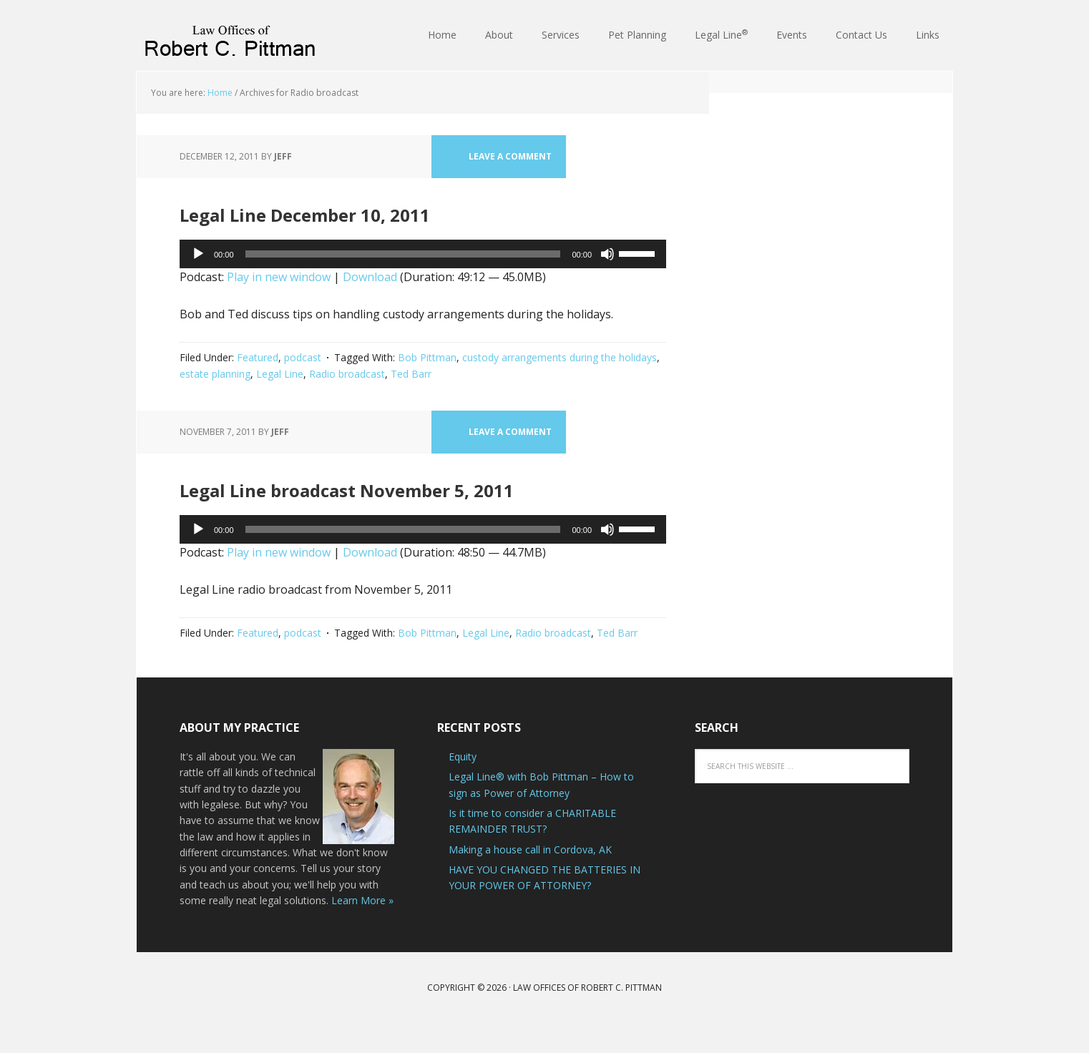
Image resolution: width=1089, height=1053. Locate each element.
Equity (463, 786)
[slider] (403, 254)
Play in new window (279, 277)
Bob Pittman (427, 357)
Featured (257, 357)
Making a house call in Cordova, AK (530, 879)
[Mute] (607, 254)
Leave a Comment (510, 156)
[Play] (198, 254)
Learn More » (362, 930)
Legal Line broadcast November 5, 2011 (418, 500)
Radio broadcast (347, 374)
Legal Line (279, 374)
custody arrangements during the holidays (559, 357)
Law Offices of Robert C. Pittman (230, 36)
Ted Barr (411, 374)
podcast (302, 357)
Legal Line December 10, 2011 (400, 210)
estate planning (215, 374)
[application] (423, 254)
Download (370, 277)
